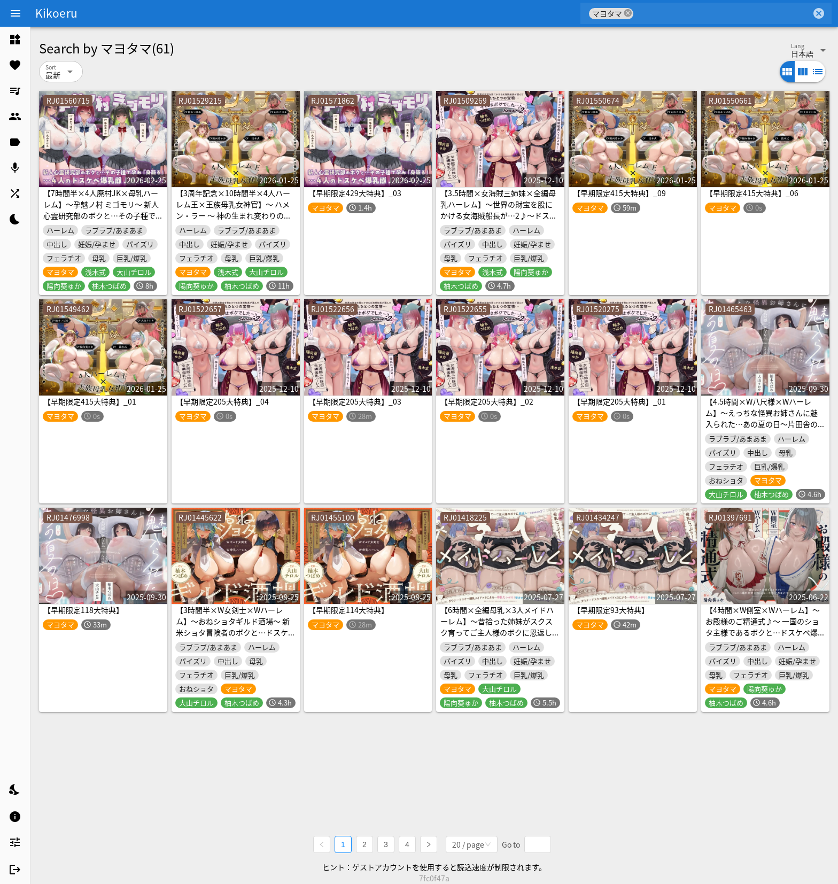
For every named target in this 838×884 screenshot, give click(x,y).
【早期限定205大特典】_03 (354, 401)
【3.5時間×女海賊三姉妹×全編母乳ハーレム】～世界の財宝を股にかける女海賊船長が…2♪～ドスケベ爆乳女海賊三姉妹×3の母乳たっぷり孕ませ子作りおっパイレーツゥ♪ (498, 221)
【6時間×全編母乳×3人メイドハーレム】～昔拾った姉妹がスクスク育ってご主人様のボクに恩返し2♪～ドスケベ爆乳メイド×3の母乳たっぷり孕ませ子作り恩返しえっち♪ (497, 637)
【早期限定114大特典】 (348, 609)
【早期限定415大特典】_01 (89, 401)
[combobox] (722, 13)
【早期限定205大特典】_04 (222, 401)
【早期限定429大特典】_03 (354, 193)
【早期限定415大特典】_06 (751, 193)
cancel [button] (628, 13)
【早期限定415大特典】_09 (619, 193)
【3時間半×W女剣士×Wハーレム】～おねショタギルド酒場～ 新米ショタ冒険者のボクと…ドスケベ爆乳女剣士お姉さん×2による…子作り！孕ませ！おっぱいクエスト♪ (234, 637)
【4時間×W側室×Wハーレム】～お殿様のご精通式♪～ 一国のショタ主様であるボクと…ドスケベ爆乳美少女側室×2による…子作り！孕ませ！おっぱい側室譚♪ (763, 632)
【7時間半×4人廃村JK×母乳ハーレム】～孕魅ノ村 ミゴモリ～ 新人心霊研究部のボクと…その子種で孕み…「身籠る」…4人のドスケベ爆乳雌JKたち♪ (101, 215)
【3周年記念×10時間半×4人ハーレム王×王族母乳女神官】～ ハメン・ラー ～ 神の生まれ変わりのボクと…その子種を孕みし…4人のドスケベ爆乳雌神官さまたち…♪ (234, 215)
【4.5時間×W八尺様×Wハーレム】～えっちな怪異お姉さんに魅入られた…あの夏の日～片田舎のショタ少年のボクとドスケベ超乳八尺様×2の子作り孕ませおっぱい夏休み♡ (763, 429)
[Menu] (15, 13)
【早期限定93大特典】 (611, 609)
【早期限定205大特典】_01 (619, 401)
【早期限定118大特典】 (83, 609)
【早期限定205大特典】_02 (486, 401)
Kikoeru (56, 13)
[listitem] (15, 39)
